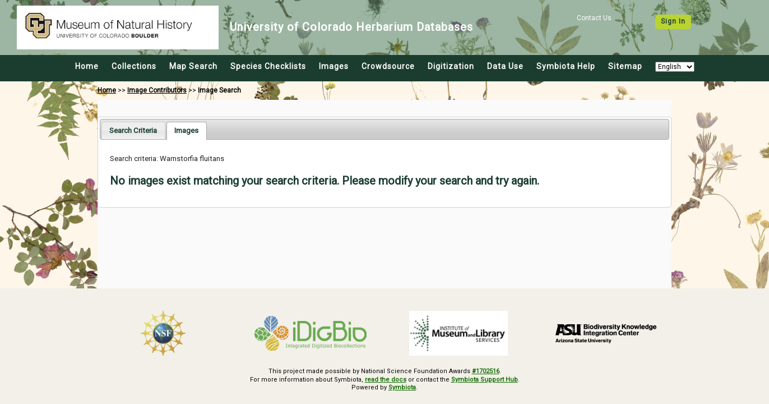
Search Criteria (133, 130)
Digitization (451, 66)
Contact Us (594, 18)
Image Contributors (157, 90)
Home (87, 66)
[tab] (133, 130)
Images (334, 66)
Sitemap (625, 66)
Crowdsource (388, 66)
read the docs (385, 379)
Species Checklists (268, 66)
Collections (134, 66)
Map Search (193, 66)
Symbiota (402, 387)
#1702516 (485, 371)
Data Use (505, 66)
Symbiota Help (565, 66)
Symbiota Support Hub (484, 379)
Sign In (673, 21)
